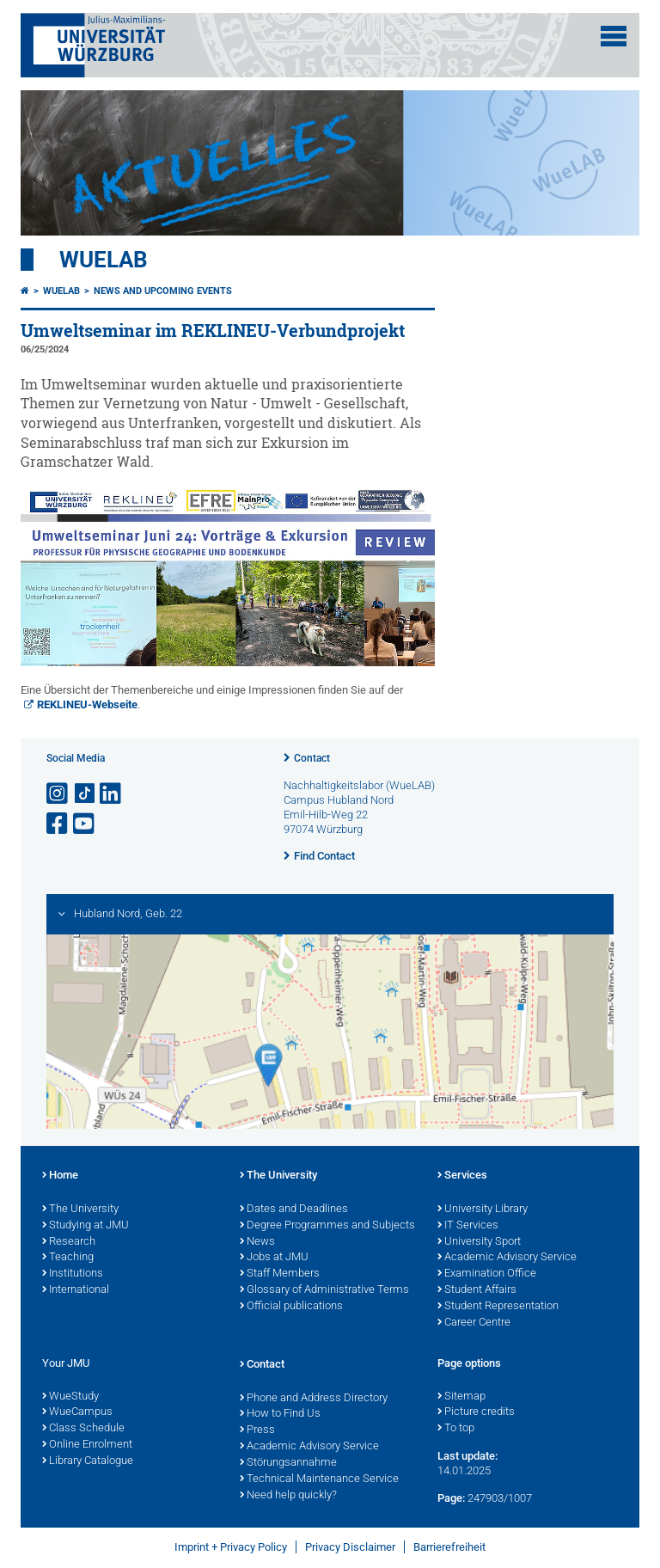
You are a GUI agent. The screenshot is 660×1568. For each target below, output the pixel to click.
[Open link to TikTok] (85, 794)
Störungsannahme (288, 1463)
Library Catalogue (87, 1461)
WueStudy (70, 1397)
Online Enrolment (87, 1445)
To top (455, 1428)
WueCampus (77, 1412)
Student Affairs (476, 1290)
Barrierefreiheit (449, 1546)
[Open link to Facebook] (58, 824)
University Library (482, 1209)
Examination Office (486, 1274)
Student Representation (498, 1306)
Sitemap (461, 1397)
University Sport (479, 1242)
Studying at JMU (85, 1226)
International (75, 1290)
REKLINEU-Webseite (87, 704)
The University (80, 1209)
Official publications (291, 1306)
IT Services (467, 1226)
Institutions (72, 1274)
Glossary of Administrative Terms (324, 1290)
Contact (312, 758)
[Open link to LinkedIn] (112, 794)
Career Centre (473, 1323)
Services (462, 1176)
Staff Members (280, 1274)
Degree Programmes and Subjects (327, 1226)
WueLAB (103, 260)
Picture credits (476, 1412)
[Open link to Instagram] (58, 794)
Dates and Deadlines (294, 1209)
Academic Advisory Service (507, 1257)
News (257, 1242)
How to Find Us (280, 1414)
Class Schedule (83, 1428)
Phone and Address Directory (314, 1398)
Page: (451, 1497)
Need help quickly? (288, 1496)
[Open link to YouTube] (85, 824)
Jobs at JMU (274, 1257)
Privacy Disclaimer (350, 1546)
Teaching (68, 1257)
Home (60, 1176)
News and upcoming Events (163, 291)
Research (68, 1242)
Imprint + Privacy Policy (230, 1546)
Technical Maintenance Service (319, 1479)
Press (257, 1430)
